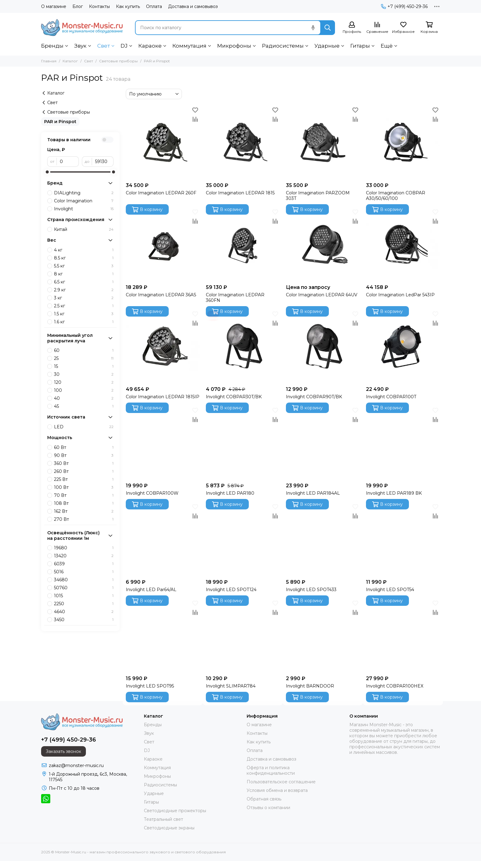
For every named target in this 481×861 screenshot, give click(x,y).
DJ (124, 46)
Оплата (154, 6)
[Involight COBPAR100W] (163, 443)
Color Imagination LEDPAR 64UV (321, 295)
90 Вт (84, 455)
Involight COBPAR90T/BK (314, 396)
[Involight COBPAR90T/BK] (323, 346)
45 (84, 406)
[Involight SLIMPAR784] (243, 635)
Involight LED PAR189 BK (394, 493)
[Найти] (327, 27)
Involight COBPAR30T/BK (234, 396)
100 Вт (84, 487)
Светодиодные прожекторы (175, 810)
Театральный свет (163, 819)
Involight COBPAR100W (152, 493)
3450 (84, 619)
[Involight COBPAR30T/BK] (243, 346)
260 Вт (84, 471)
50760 (84, 587)
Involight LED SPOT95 (150, 686)
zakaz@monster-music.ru (76, 765)
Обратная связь (264, 799)
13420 (84, 556)
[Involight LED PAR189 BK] (403, 443)
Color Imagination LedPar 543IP (400, 295)
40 (84, 398)
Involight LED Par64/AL (151, 589)
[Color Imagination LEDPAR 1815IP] (163, 346)
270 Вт (84, 519)
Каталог (70, 61)
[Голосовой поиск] (313, 27)
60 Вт (84, 447)
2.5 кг (84, 306)
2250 (84, 603)
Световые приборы (118, 61)
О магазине (53, 6)
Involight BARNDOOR (310, 686)
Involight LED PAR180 (230, 493)
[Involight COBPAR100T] (403, 346)
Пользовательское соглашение (281, 782)
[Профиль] (352, 27)
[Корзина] (429, 27)
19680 (84, 548)
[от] (68, 161)
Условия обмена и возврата (277, 790)
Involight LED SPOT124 (231, 589)
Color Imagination (84, 201)
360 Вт (84, 463)
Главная (48, 61)
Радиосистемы (283, 46)
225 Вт (84, 479)
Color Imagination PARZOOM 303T (318, 195)
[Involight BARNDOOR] (323, 635)
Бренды (52, 46)
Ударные (327, 46)
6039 (84, 564)
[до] (103, 161)
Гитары (360, 46)
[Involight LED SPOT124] (243, 539)
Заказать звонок (63, 751)
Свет (103, 46)
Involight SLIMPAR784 (231, 686)
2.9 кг (84, 290)
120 (84, 382)
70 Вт (84, 495)
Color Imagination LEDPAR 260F (161, 193)
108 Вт (84, 503)
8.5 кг (84, 258)
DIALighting (84, 193)
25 (84, 358)
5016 (84, 572)
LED (84, 427)
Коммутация (189, 46)
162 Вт (84, 511)
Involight (84, 209)
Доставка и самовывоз (193, 6)
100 (84, 390)
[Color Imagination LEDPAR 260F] (163, 142)
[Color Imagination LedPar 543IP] (403, 244)
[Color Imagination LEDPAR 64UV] (323, 244)
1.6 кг (84, 322)
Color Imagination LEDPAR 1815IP (162, 396)
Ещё (387, 46)
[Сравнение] (377, 27)
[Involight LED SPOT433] (323, 539)
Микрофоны (234, 46)
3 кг (84, 298)
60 (84, 350)
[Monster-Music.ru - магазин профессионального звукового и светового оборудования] (82, 27)
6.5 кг (84, 282)
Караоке (150, 46)
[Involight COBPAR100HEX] (403, 635)
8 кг (84, 274)
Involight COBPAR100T (391, 396)
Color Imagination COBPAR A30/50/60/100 (395, 195)
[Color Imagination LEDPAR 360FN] (243, 244)
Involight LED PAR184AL (313, 493)
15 (84, 366)
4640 (84, 611)
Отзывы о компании (268, 807)
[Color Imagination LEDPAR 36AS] (163, 244)
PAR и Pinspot (60, 121)
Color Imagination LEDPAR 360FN (235, 297)
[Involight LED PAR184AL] (323, 443)
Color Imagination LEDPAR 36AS (161, 295)
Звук (80, 46)
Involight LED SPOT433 (311, 589)
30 (84, 374)
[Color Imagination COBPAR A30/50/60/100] (403, 142)
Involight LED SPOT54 (390, 589)
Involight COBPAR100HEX (394, 686)
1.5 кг (84, 314)
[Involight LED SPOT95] (163, 635)
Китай (84, 229)
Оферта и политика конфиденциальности (271, 770)
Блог (77, 6)
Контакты (99, 6)
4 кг (84, 250)
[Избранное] (403, 27)
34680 (84, 579)
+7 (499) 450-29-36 (404, 6)
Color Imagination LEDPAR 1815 (240, 193)
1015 (84, 595)
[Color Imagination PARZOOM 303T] (323, 142)
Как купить (128, 6)
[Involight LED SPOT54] (403, 539)
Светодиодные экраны (169, 828)
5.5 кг (84, 266)
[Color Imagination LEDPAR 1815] (243, 142)
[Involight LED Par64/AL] (163, 539)
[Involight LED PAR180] (243, 443)
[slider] (47, 172)
